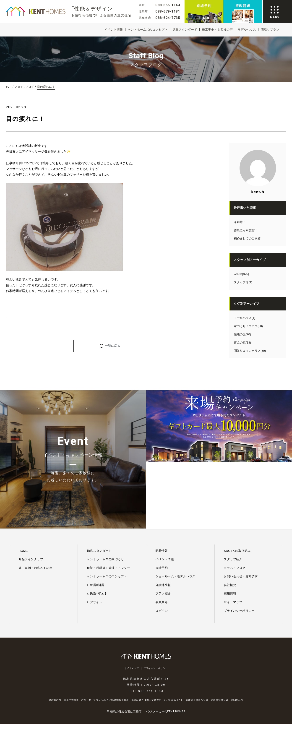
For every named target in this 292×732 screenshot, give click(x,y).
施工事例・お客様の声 (217, 29)
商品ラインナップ (30, 492)
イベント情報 (113, 29)
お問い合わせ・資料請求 (241, 509)
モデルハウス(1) (244, 318)
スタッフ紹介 (233, 492)
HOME (23, 484)
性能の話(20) (242, 334)
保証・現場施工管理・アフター (108, 501)
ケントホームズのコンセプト (148, 29)
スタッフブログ (25, 86)
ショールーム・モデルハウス (175, 509)
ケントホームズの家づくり (105, 492)
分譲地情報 (163, 518)
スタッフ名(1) (243, 282)
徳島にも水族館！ (246, 230)
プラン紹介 (163, 527)
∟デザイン (94, 535)
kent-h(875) (241, 274)
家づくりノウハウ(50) (248, 326)
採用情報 (230, 527)
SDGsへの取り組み (237, 484)
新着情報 (161, 484)
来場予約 (161, 501)
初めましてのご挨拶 (247, 238)
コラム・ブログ (234, 501)
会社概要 (230, 518)
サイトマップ (233, 535)
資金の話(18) (242, 342)
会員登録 (161, 535)
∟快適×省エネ (97, 527)
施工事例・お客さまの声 (35, 501)
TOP (9, 86)
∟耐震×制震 (95, 518)
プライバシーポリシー (239, 544)
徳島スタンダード (184, 29)
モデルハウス (246, 29)
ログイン (161, 544)
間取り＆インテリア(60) (250, 350)
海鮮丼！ (240, 222)
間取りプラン (270, 29)
